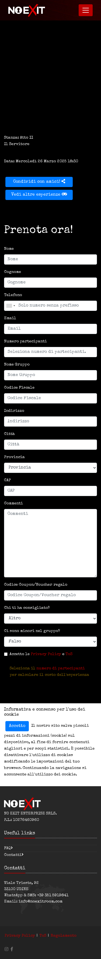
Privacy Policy (46, 654)
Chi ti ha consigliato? (27, 608)
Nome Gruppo (17, 365)
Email (10, 318)
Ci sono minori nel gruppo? (32, 631)
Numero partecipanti (25, 341)
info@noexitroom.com (40, 902)
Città (9, 434)
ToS (68, 654)
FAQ (7, 848)
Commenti (13, 503)
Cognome (12, 272)
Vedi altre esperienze (39, 194)
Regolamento (63, 936)
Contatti (13, 855)
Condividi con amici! (39, 181)
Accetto (17, 726)
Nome (9, 249)
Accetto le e (40, 654)
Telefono (13, 295)
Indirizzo (14, 411)
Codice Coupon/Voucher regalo (35, 585)
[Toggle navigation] (86, 10)
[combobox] (10, 306)
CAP (7, 480)
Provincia (14, 457)
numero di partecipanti (60, 668)
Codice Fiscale (19, 388)
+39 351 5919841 (52, 895)
